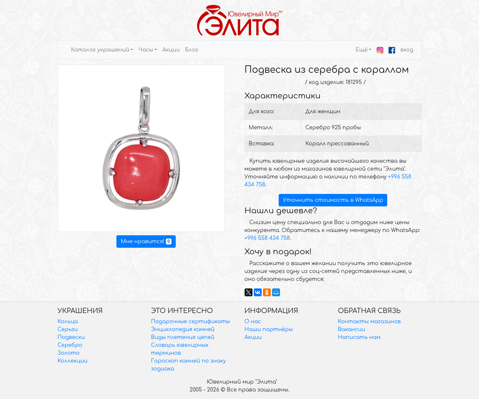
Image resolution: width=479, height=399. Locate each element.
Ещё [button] (362, 50)
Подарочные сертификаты (190, 322)
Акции (171, 50)
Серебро (70, 345)
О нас (253, 322)
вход (406, 50)
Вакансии (351, 329)
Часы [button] (145, 50)
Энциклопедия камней (183, 329)
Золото (69, 353)
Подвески (71, 337)
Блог (191, 50)
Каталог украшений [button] (100, 50)
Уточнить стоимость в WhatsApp (333, 200)
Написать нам (359, 337)
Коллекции (73, 361)
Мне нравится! (146, 241)
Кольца (68, 322)
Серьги (68, 329)
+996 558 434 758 (267, 238)
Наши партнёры (269, 329)
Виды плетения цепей (182, 337)
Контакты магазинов (369, 322)
